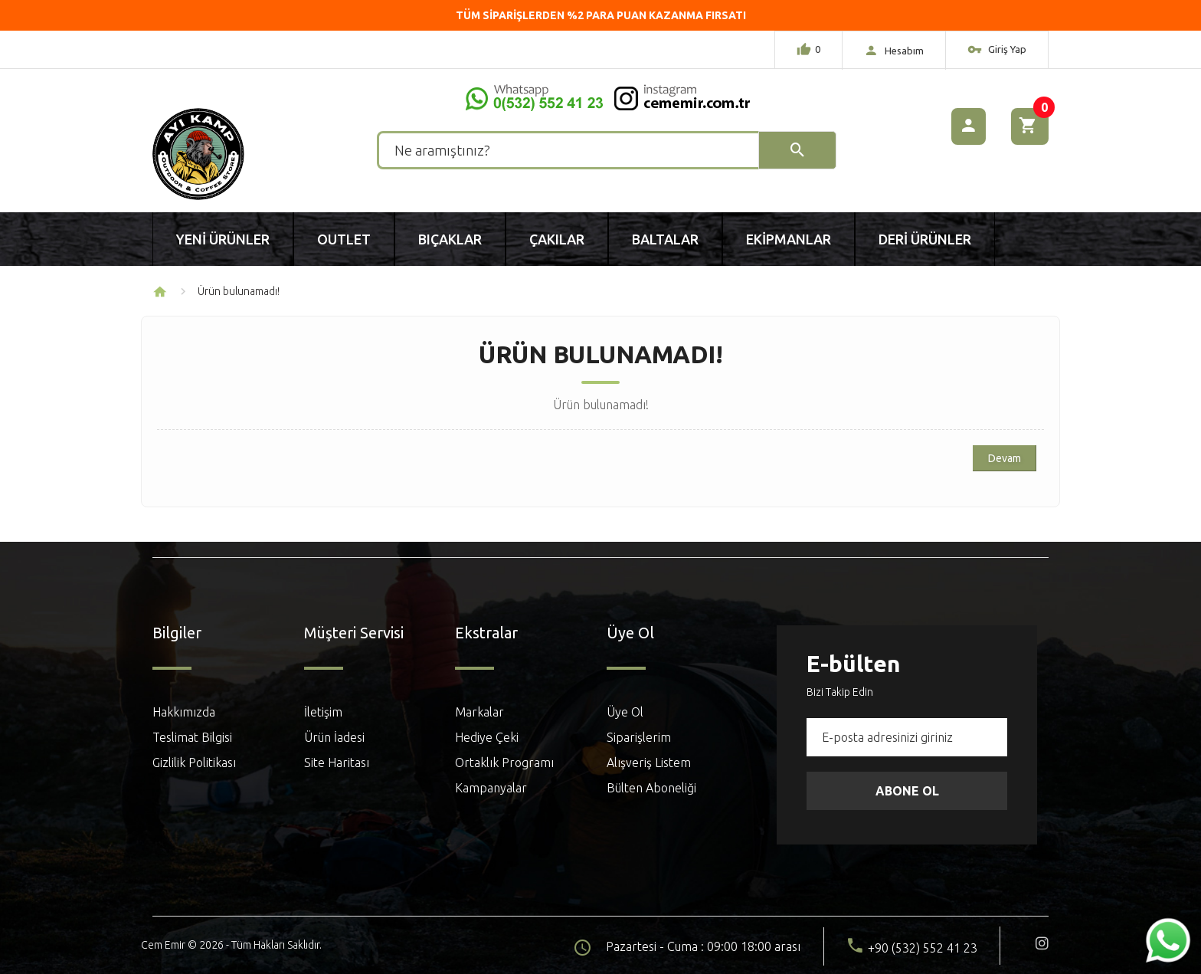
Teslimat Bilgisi (192, 737)
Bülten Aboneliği (651, 788)
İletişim (323, 712)
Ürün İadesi (334, 737)
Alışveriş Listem (649, 762)
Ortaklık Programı (504, 762)
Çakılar (556, 239)
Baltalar (665, 239)
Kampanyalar (491, 788)
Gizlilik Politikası (194, 762)
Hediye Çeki (487, 737)
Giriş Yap (996, 51)
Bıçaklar (450, 239)
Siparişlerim (639, 737)
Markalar (479, 712)
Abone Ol (907, 791)
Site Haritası (336, 762)
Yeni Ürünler (223, 239)
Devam (1004, 458)
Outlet (344, 239)
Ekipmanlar (788, 239)
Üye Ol (625, 712)
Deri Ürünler (925, 239)
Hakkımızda (183, 712)
